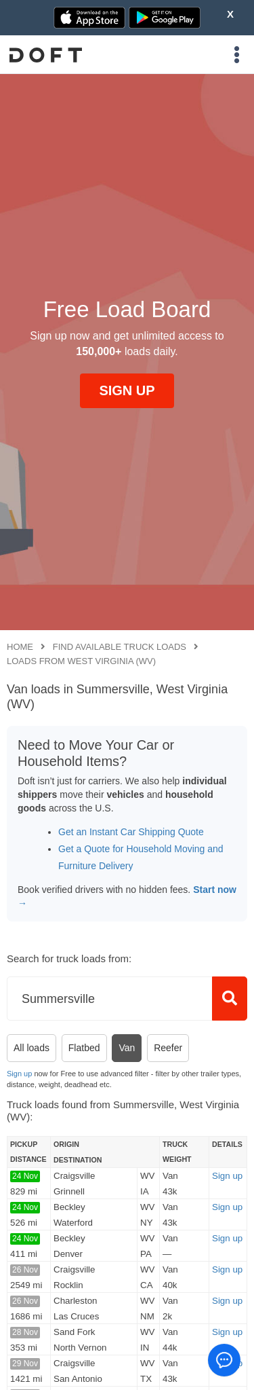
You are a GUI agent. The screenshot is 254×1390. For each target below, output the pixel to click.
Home (20, 647)
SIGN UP (126, 390)
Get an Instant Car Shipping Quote (131, 831)
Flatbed (84, 1047)
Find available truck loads (119, 647)
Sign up (19, 1073)
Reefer (168, 1047)
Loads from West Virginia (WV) (81, 661)
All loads (31, 1047)
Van (127, 1047)
